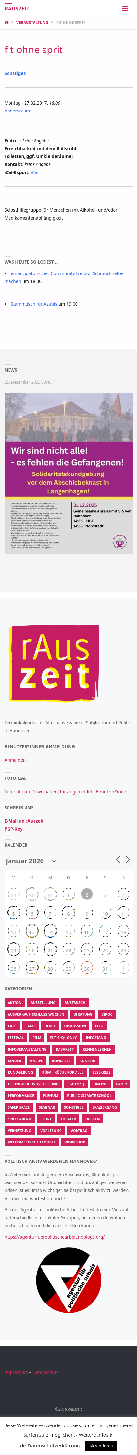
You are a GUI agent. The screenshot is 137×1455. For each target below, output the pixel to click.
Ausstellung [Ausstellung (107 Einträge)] (43, 1002)
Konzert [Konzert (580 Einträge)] (87, 1060)
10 (105, 913)
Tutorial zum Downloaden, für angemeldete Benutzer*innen (67, 792)
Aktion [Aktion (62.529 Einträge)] (15, 1002)
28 (50, 968)
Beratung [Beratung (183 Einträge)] (82, 1014)
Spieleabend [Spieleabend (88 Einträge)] (19, 1118)
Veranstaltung (32, 22)
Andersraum (17, 111)
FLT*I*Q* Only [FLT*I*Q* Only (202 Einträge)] (63, 1037)
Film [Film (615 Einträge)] (36, 1037)
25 (123, 950)
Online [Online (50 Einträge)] (100, 1083)
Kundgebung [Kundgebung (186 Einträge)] (20, 1072)
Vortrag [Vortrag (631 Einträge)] (79, 1130)
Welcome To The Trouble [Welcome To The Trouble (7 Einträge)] (32, 1142)
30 (32, 895)
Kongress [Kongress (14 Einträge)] (61, 1060)
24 (105, 950)
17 (105, 932)
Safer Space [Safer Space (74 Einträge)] (19, 1107)
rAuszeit (17, 8)
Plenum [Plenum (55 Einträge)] (50, 1095)
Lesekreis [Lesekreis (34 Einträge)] (102, 1072)
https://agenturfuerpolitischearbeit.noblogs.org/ (55, 1237)
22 (68, 950)
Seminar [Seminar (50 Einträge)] (47, 1107)
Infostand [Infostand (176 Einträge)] (96, 1037)
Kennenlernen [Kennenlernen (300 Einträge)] (97, 1049)
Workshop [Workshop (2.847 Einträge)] (75, 1142)
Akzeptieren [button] (101, 1446)
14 (50, 932)
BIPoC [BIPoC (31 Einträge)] (106, 1014)
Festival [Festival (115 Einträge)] (16, 1037)
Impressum (16, 1372)
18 (123, 932)
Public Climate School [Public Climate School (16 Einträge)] (89, 1095)
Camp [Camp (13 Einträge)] (30, 1025)
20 (32, 950)
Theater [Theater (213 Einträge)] (68, 1118)
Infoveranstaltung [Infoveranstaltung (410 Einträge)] (27, 1049)
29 (13, 895)
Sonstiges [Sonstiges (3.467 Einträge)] (73, 1107)
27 (32, 968)
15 (68, 932)
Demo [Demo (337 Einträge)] (49, 1025)
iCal (34, 172)
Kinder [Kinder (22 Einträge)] (14, 1060)
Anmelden (15, 760)
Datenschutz (46, 1372)
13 (32, 932)
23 (87, 950)
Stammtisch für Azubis (34, 304)
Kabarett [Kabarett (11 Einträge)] (65, 1049)
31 (50, 895)
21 (50, 950)
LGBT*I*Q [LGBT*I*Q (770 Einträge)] (75, 1083)
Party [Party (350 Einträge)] (121, 1083)
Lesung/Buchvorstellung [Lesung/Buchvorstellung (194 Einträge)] (33, 1083)
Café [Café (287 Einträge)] (12, 1025)
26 (13, 968)
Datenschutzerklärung (54, 1445)
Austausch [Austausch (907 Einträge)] (74, 1002)
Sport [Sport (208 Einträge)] (46, 1118)
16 (87, 932)
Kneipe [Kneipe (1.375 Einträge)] (36, 1060)
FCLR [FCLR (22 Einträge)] (99, 1025)
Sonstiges (15, 73)
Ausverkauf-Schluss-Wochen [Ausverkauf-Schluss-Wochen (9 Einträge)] (36, 1014)
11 (123, 913)
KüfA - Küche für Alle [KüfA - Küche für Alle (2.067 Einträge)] (63, 1072)
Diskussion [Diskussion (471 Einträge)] (75, 1025)
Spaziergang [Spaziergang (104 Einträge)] (105, 1107)
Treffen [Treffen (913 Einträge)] (92, 1118)
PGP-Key (14, 829)
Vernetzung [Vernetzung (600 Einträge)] (19, 1130)
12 (13, 932)
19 (13, 950)
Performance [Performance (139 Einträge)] (21, 1095)
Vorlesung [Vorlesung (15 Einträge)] (50, 1130)
